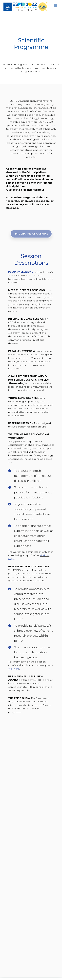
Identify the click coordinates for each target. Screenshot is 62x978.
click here (13, 668)
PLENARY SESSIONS (20, 271)
